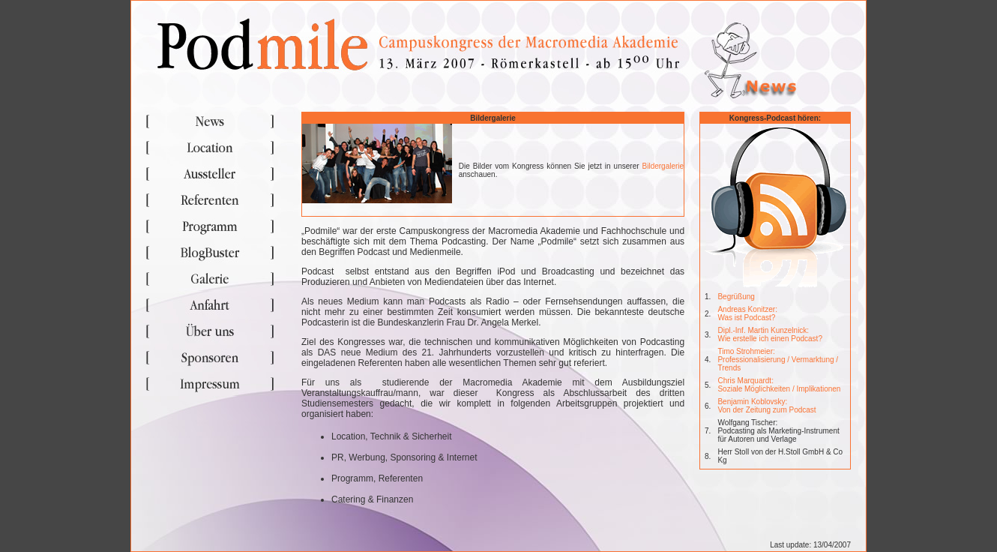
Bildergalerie (663, 166)
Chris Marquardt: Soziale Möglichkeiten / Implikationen (778, 384)
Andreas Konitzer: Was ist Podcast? (747, 313)
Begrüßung (735, 296)
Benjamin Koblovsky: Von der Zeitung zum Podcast (766, 406)
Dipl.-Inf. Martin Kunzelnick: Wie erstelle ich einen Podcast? (769, 334)
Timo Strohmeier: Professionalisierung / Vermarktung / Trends (777, 359)
